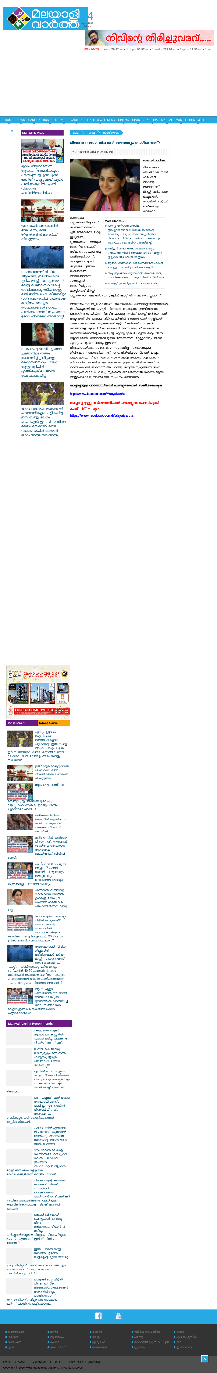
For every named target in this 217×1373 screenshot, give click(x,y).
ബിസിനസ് (15, 1343)
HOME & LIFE (198, 120)
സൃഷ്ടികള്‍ (98, 1343)
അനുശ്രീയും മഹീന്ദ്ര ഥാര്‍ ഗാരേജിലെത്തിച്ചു (132, 284)
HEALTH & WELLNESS (100, 120)
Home (7, 1361)
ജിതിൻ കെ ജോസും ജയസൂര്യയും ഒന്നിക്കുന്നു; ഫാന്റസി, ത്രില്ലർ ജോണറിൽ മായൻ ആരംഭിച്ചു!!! (50, 1058)
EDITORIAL (12, 127)
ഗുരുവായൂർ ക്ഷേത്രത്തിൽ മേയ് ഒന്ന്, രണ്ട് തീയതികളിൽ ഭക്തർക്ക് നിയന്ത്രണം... (42, 231)
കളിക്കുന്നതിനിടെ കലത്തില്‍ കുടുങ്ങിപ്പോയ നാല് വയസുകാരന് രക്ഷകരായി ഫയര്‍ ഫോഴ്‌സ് (51, 824)
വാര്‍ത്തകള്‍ (16, 1332)
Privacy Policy (74, 1361)
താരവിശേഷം (110, 133)
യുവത (180, 1332)
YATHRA (152, 120)
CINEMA (123, 120)
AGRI (63, 120)
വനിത (54, 1332)
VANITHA (76, 120)
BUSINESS (50, 120)
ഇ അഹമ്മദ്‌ (184, 1348)
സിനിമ (91, 133)
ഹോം (76, 133)
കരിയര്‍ (13, 1338)
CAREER (34, 120)
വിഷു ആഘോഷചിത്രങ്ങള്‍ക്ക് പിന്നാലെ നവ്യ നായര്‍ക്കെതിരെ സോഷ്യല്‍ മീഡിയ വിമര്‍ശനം (135, 276)
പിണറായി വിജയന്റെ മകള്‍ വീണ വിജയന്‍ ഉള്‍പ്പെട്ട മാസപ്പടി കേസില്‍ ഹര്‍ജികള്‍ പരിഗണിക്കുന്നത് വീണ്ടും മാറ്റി (37, 901)
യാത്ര (96, 1338)
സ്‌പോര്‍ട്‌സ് (58, 1348)
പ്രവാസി (139, 1348)
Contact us (39, 1361)
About (21, 1361)
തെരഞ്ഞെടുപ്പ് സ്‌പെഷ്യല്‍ (151, 1343)
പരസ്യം (139, 1338)
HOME (9, 120)
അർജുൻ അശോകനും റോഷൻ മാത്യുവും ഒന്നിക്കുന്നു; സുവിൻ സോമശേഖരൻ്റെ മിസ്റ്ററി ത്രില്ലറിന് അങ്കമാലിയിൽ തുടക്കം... (134, 253)
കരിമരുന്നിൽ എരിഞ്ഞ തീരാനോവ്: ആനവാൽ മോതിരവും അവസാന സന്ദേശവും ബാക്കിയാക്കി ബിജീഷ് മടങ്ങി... (37, 848)
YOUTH (181, 120)
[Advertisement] (108, 84)
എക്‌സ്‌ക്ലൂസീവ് (186, 1338)
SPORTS (137, 120)
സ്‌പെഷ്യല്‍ (99, 1348)
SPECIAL (167, 120)
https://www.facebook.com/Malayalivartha (101, 416)
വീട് (179, 1343)
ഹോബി (97, 1332)
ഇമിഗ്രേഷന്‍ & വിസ (147, 1332)
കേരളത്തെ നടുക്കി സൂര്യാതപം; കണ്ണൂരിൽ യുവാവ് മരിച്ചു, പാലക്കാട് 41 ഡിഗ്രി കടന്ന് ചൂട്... (51, 1037)
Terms (56, 1361)
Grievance (94, 1361)
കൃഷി (11, 1348)
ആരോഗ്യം (57, 1338)
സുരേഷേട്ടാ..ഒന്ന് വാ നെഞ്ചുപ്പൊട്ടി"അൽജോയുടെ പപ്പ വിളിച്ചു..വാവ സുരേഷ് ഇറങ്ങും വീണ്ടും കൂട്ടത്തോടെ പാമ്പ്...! (35, 797)
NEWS (21, 120)
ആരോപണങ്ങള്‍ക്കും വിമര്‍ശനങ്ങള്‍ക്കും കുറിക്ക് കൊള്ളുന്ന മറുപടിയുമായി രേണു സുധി (135, 266)
